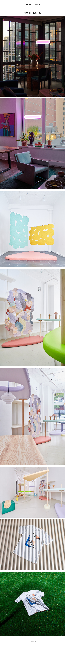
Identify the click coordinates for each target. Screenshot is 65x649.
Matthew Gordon (32, 5)
